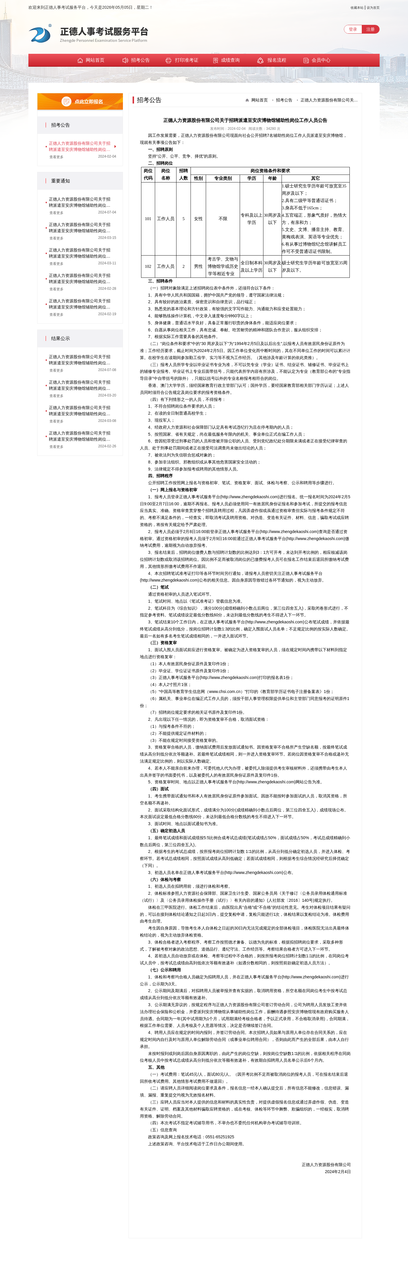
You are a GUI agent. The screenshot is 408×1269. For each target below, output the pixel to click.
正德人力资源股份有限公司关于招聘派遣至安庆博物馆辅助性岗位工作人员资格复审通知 (79, 279)
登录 (353, 29)
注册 (370, 29)
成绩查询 (226, 60)
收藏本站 (357, 7)
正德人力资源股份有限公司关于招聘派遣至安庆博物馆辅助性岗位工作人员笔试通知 (79, 304)
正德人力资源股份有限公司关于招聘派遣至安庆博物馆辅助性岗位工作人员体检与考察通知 (79, 253)
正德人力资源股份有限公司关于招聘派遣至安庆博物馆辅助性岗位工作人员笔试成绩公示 (79, 436)
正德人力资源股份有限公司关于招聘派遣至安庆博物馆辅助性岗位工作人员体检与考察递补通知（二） (79, 202)
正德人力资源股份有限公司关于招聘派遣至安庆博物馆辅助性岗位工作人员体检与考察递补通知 (79, 228)
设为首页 (373, 7)
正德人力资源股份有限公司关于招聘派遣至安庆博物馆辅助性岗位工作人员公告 (79, 147)
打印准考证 (181, 60)
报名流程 (271, 60)
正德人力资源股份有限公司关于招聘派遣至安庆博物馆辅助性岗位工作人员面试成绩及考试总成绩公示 (79, 411)
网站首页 (91, 60)
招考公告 (136, 60)
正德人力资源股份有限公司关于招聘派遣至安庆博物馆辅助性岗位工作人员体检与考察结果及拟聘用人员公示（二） (79, 360)
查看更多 (56, 157)
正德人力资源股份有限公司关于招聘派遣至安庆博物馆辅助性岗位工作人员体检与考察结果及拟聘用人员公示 (79, 386)
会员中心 (317, 60)
